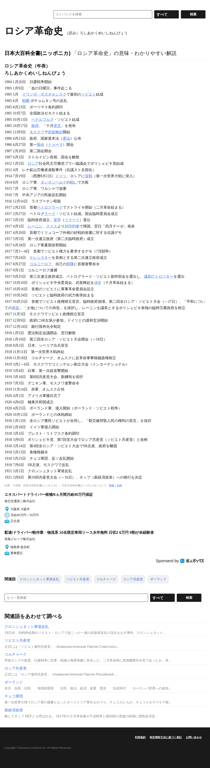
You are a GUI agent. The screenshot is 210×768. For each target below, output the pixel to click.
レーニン (35, 226)
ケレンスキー (41, 258)
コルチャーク (106, 579)
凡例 (119, 485)
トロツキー (164, 276)
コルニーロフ (41, 264)
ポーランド (158, 579)
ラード (49, 214)
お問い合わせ (194, 737)
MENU (9, 4)
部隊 (70, 264)
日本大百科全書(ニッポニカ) (38, 53)
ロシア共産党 (133, 579)
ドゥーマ (55, 145)
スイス (51, 226)
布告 (15, 308)
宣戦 (88, 176)
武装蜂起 (55, 132)
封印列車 (72, 226)
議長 (147, 276)
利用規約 (140, 737)
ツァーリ (72, 220)
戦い (74, 182)
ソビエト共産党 (77, 579)
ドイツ (60, 176)
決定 (98, 283)
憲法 (66, 138)
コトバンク (25, 14)
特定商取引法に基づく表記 (166, 737)
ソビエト (88, 94)
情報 (111, 485)
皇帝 (57, 220)
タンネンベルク (53, 182)
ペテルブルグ (42, 120)
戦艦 (26, 101)
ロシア (33, 163)
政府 (35, 126)
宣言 (57, 126)
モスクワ (37, 132)
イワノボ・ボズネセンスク (44, 94)
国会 (40, 145)
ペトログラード (50, 207)
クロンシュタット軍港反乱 (39, 579)
